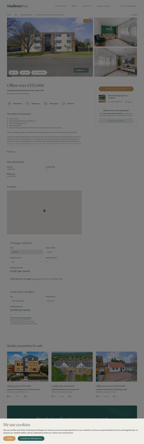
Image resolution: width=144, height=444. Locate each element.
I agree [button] (9, 438)
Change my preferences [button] (31, 438)
